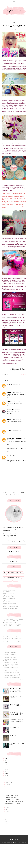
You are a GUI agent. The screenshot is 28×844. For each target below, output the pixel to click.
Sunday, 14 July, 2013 (20, 455)
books (8, 572)
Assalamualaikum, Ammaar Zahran (14, 728)
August (7, 784)
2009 (5, 824)
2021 (5, 760)
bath (18, 570)
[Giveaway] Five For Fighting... (15, 697)
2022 (5, 758)
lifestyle (5, 577)
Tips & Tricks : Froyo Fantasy (9, 656)
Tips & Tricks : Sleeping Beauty (10, 660)
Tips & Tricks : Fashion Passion (10, 659)
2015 (5, 771)
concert (12, 572)
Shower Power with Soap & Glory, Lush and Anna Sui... (16, 721)
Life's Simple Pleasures (14, 438)
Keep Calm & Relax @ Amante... (12, 795)
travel (10, 580)
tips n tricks (6, 580)
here (3, 327)
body (5, 572)
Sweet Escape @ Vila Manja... (12, 788)
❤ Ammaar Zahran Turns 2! (9, 622)
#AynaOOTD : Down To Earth (9, 601)
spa (23, 579)
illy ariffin (9, 384)
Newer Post (4, 492)
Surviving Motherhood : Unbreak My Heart (12, 641)
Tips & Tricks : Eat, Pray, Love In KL (11, 669)
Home (14, 492)
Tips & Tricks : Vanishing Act (9, 654)
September (8, 782)
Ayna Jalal (10, 392)
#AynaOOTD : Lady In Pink (9, 595)
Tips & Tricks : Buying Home (9, 652)
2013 (5, 775)
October (8, 780)
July (7, 786)
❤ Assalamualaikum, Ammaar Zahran (11, 625)
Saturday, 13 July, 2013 (18, 430)
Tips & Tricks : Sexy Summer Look (10, 665)
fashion (8, 574)
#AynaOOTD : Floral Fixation (9, 600)
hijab (22, 575)
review (10, 579)
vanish (14, 22)
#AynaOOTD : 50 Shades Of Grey (10, 608)
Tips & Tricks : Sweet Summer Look (11, 672)
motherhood (11, 577)
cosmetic (16, 572)
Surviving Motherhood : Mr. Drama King (12, 638)
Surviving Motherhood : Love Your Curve (12, 640)
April (7, 811)
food (12, 574)
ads (4, 570)
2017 (5, 767)
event (20, 572)
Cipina (9, 401)
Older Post (23, 492)
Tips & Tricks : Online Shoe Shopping (11, 674)
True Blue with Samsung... (11, 805)
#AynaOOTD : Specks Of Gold (10, 603)
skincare (19, 579)
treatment (15, 580)
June (7, 807)
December (8, 777)
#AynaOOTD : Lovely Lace (9, 591)
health (19, 575)
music (19, 577)
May (7, 809)
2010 (5, 823)
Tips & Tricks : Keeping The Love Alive (11, 675)
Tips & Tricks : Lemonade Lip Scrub (11, 670)
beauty (21, 570)
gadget (5, 575)
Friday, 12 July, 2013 (17, 384)
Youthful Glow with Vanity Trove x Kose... (15, 790)
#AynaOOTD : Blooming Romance (10, 610)
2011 (5, 821)
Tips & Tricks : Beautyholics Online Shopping (13, 679)
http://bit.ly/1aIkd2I (9, 317)
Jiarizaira (9, 430)
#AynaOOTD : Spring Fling (9, 593)
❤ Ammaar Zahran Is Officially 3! (10, 620)
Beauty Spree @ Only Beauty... (12, 791)
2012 (5, 819)
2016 (5, 769)
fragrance (17, 574)
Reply (8, 388)
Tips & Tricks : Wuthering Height (10, 664)
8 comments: (5, 374)
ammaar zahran (9, 570)
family (5, 574)
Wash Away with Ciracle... (11, 797)
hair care (14, 575)
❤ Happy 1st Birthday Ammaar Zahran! (12, 624)
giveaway (9, 575)
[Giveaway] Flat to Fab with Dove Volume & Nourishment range (15, 690)
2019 (5, 764)
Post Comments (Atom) (13, 494)
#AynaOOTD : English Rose (9, 598)
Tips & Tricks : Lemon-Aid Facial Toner (11, 677)
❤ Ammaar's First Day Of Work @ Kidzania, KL (13, 619)
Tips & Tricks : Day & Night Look (10, 662)
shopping (15, 579)
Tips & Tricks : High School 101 (10, 657)
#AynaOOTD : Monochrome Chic (10, 606)
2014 (5, 773)
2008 (5, 826)
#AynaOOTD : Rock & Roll (9, 590)
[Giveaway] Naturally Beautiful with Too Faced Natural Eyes (15, 706)
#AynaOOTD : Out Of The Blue (10, 605)
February (8, 815)
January (8, 816)
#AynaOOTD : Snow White (9, 596)
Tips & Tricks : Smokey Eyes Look (10, 667)
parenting (6, 579)
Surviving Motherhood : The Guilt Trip (11, 635)
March (7, 813)
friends (21, 574)
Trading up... (13, 735)
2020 (5, 762)
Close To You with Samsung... (12, 793)
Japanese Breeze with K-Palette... (13, 803)
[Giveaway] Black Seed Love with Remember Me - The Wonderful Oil (16, 713)
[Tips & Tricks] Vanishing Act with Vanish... (15, 801)
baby (15, 570)
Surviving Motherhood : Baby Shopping (12, 636)
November (8, 778)
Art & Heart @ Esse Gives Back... (12, 799)
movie (16, 577)
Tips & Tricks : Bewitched (8, 651)
